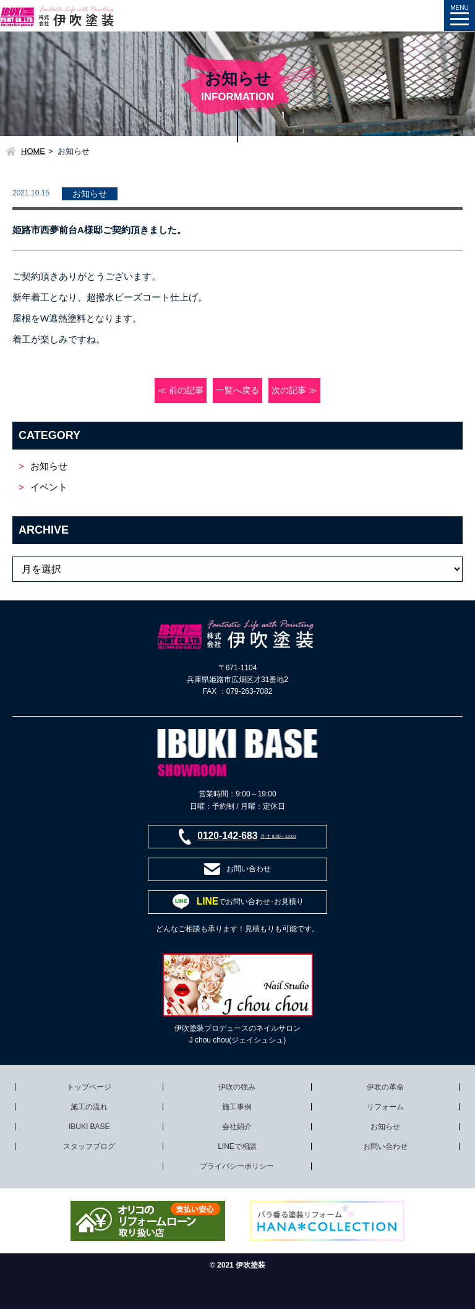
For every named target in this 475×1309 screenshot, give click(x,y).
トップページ (89, 1087)
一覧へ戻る (237, 390)
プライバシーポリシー (237, 1166)
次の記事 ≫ (294, 390)
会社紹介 (237, 1126)
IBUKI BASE (89, 1126)
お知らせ (48, 466)
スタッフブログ (89, 1146)
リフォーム (385, 1106)
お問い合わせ (385, 1146)
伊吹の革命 (385, 1087)
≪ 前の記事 (180, 390)
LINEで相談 (237, 1146)
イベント (48, 487)
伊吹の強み (236, 1087)
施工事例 (237, 1106)
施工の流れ (89, 1106)
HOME (33, 151)
